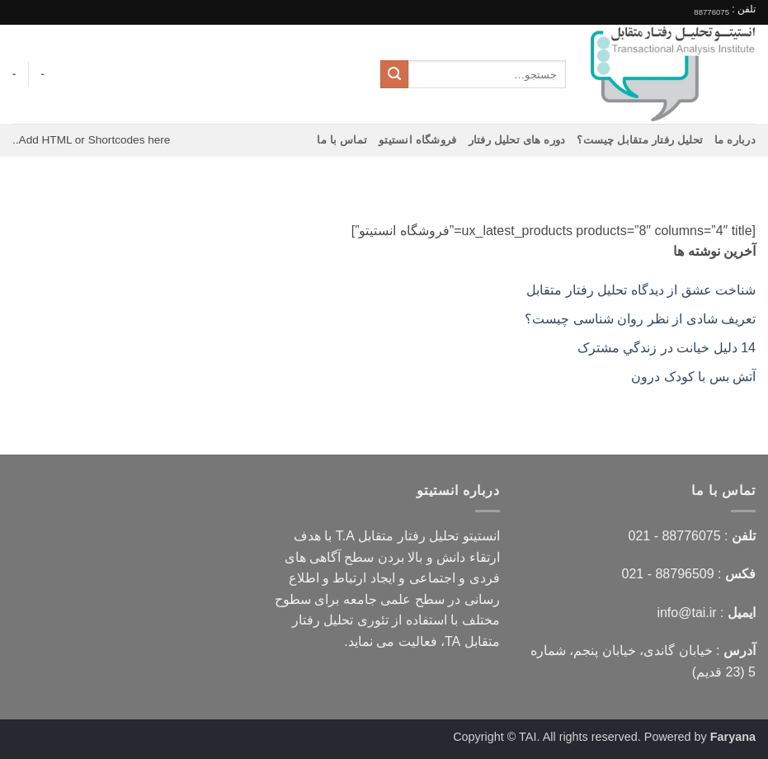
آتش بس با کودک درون (693, 377)
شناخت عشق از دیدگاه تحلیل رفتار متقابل (641, 290)
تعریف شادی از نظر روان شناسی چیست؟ (640, 319)
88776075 (711, 11)
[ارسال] (394, 74)
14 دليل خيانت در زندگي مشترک (666, 348)
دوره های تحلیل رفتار (517, 140)
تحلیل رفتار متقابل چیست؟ (640, 140)
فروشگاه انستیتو (417, 140)
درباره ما (735, 140)
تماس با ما (342, 140)
